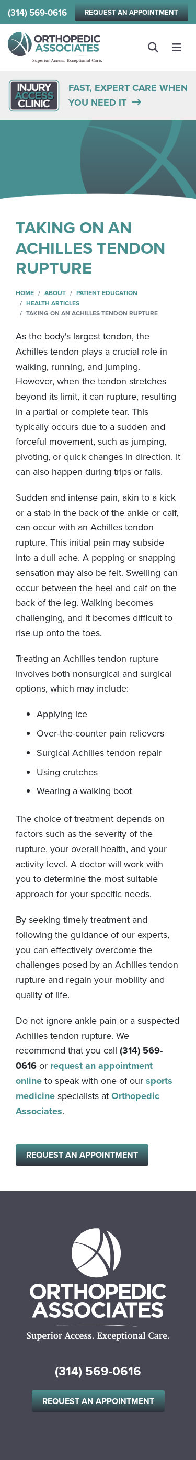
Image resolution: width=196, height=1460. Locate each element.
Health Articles (52, 303)
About (55, 293)
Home (25, 293)
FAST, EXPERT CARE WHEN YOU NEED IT (128, 95)
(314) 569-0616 (37, 12)
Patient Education (106, 293)
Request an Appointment (131, 12)
